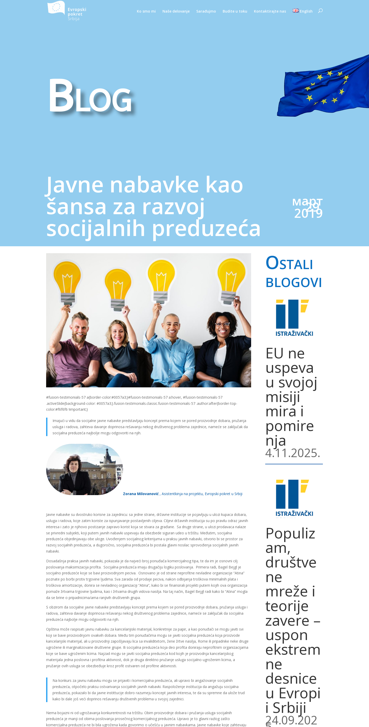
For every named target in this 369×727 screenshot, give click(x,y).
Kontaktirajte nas (270, 11)
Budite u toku (235, 11)
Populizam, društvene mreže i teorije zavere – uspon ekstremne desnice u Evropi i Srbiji (293, 620)
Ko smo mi (146, 11)
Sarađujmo (206, 11)
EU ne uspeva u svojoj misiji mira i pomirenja (291, 396)
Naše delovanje (176, 11)
